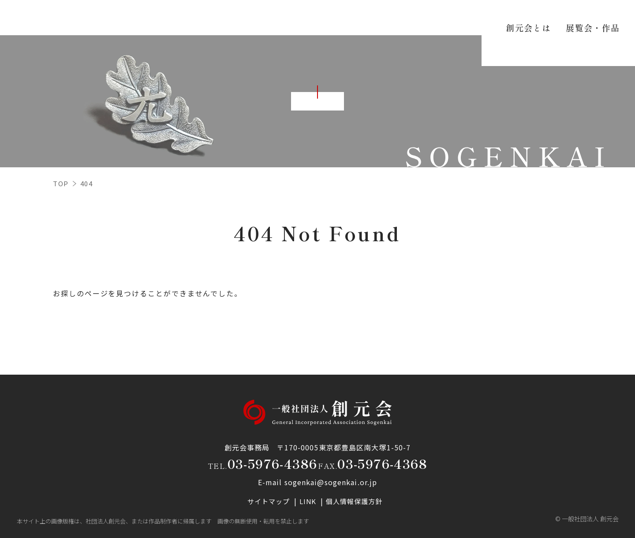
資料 (472, 17)
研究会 (438, 17)
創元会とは (280, 17)
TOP (61, 183)
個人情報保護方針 (354, 501)
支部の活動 (393, 17)
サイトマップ (269, 501)
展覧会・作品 (336, 17)
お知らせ (510, 17)
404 (86, 183)
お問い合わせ (563, 17)
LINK (308, 501)
